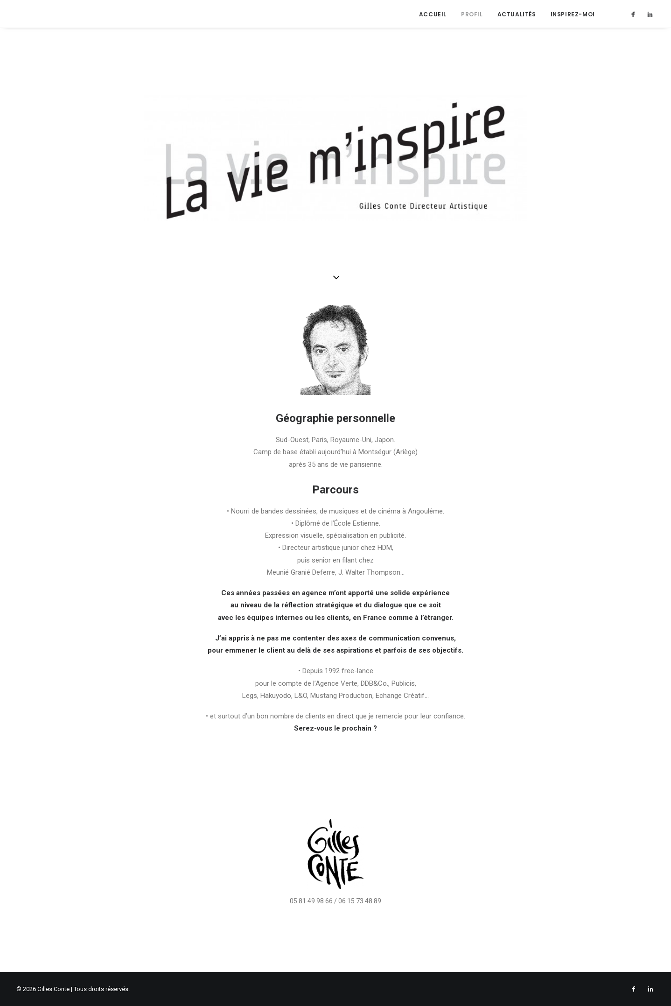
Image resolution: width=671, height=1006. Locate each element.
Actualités (516, 14)
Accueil (433, 14)
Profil (472, 14)
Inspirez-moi (573, 14)
